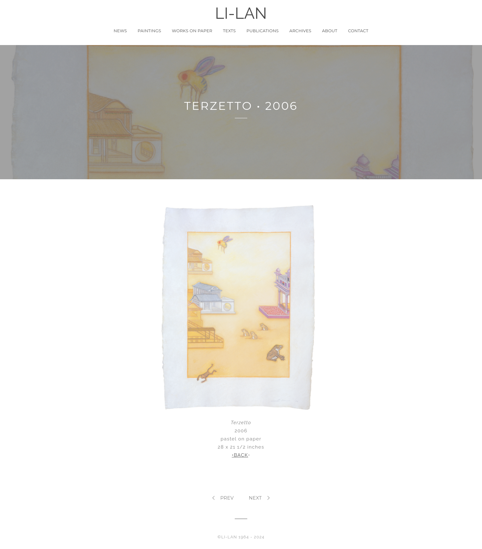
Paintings (149, 30)
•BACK (240, 455)
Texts (229, 30)
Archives (300, 30)
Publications (262, 30)
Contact (358, 30)
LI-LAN (241, 13)
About (329, 30)
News (120, 30)
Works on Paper (192, 30)
